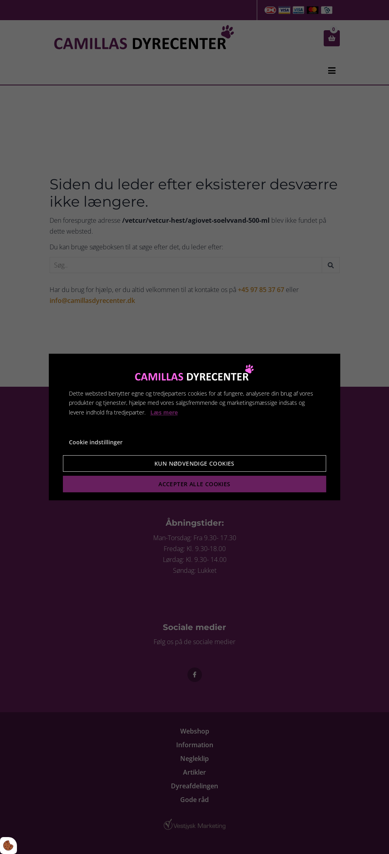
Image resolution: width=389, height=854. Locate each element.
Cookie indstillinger (96, 442)
